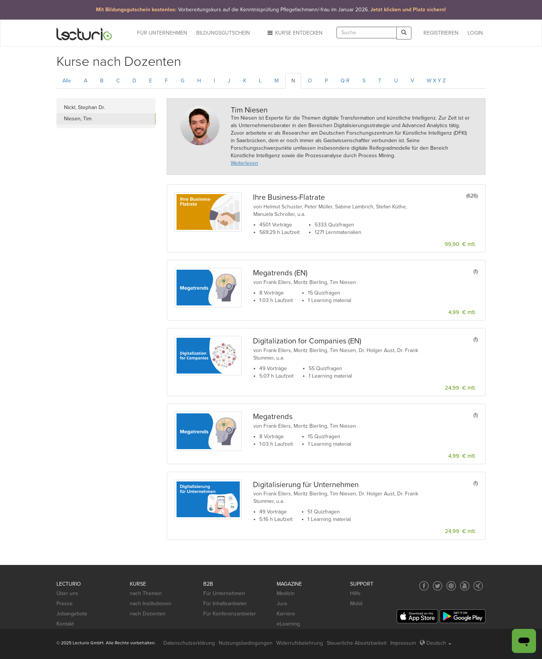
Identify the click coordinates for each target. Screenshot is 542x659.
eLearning (288, 624)
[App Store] (417, 616)
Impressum (403, 643)
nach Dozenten (148, 613)
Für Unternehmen (224, 593)
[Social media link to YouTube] (464, 586)
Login (475, 33)
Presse (64, 603)
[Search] (403, 33)
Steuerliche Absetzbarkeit (357, 643)
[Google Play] (463, 616)
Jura (282, 603)
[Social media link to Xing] (478, 586)
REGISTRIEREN (440, 33)
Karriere (286, 613)
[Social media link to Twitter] (437, 586)
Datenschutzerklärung (189, 643)
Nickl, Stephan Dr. (84, 107)
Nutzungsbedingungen (246, 643)
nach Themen (146, 593)
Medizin (286, 593)
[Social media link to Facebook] (424, 586)
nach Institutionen (150, 603)
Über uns (67, 593)
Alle (66, 80)
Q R (345, 80)
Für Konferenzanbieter (229, 613)
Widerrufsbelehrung (299, 643)
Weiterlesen (244, 163)
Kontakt (65, 624)
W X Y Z (436, 80)
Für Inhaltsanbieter (225, 603)
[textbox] (366, 32)
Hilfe (355, 593)
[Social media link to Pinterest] (451, 586)
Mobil (356, 603)
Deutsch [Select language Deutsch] (435, 643)
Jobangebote (71, 613)
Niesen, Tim (77, 118)
